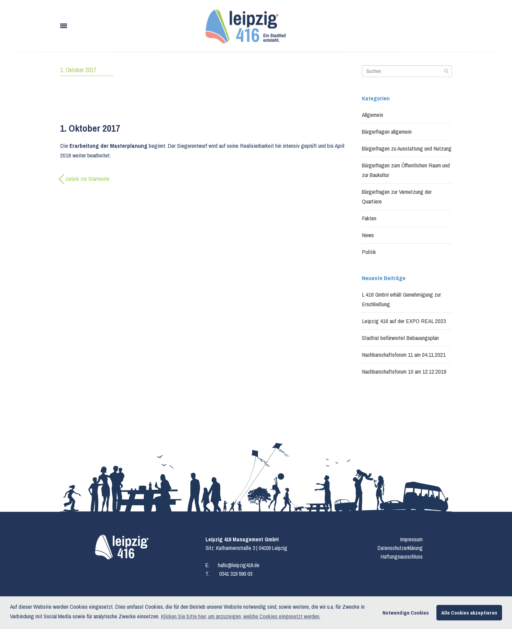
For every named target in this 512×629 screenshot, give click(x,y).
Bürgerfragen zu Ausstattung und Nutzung (407, 148)
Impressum (411, 539)
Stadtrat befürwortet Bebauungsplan (400, 338)
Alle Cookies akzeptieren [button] (469, 612)
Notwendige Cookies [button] (405, 612)
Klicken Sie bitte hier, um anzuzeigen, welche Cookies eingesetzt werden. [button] (240, 616)
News (368, 235)
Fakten (369, 218)
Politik (369, 252)
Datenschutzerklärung (400, 548)
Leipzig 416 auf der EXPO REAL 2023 (404, 321)
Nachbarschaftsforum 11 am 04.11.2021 (404, 354)
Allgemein (372, 115)
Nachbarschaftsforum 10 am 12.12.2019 (404, 371)
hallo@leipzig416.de (238, 565)
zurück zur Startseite (87, 179)
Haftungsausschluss (402, 556)
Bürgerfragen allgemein (387, 131)
